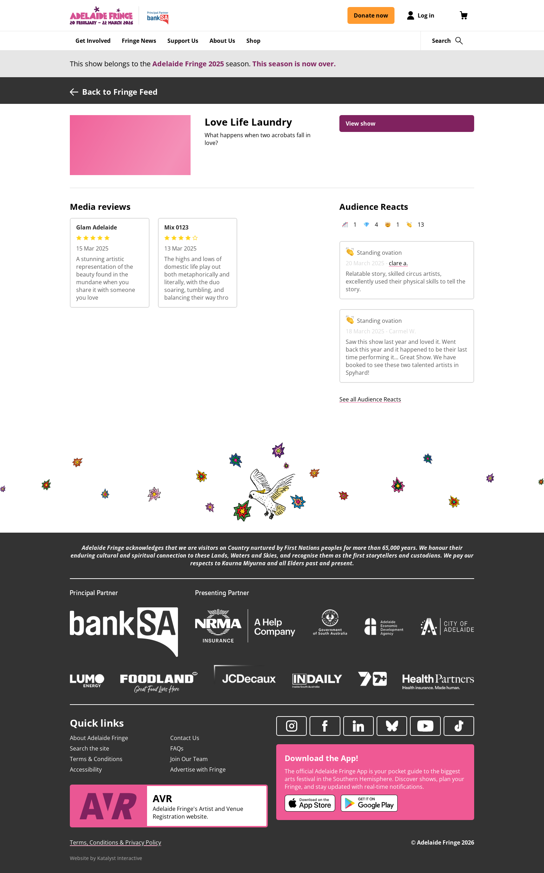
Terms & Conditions (96, 759)
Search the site (89, 748)
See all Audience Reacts (370, 399)
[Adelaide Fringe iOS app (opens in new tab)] (310, 803)
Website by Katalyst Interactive (106, 858)
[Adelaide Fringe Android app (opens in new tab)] (369, 803)
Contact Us (184, 738)
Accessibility (86, 769)
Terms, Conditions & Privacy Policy (115, 842)
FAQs (177, 748)
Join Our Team (189, 759)
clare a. (398, 263)
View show (361, 123)
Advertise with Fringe (198, 769)
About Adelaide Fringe (99, 738)
